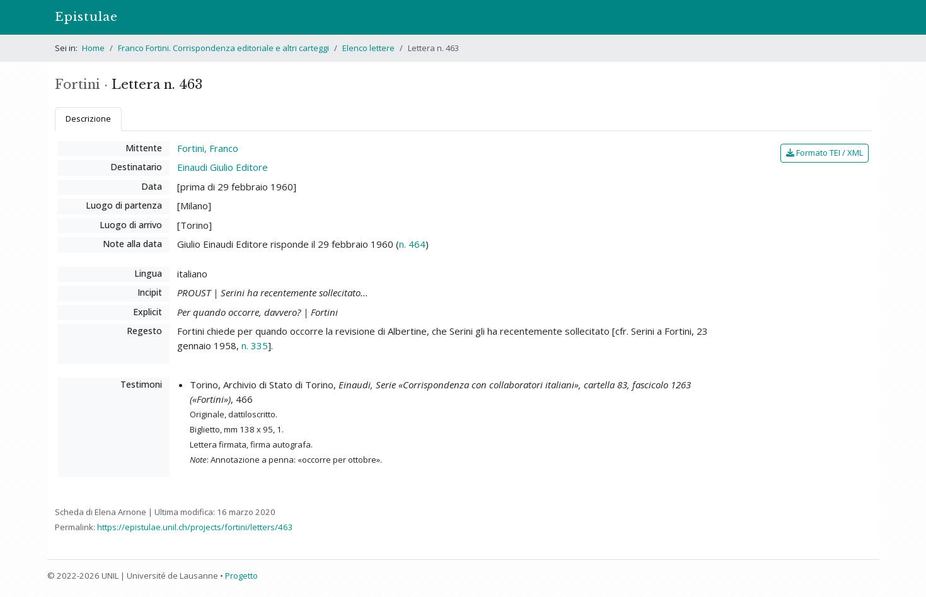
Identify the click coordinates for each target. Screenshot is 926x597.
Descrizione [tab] (88, 118)
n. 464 (412, 244)
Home (93, 48)
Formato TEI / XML (824, 152)
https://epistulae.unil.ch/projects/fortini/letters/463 (195, 527)
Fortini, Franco (207, 148)
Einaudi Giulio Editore (222, 167)
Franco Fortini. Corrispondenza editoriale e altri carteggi (223, 48)
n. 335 (254, 345)
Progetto (241, 575)
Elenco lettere (368, 48)
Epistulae (86, 16)
